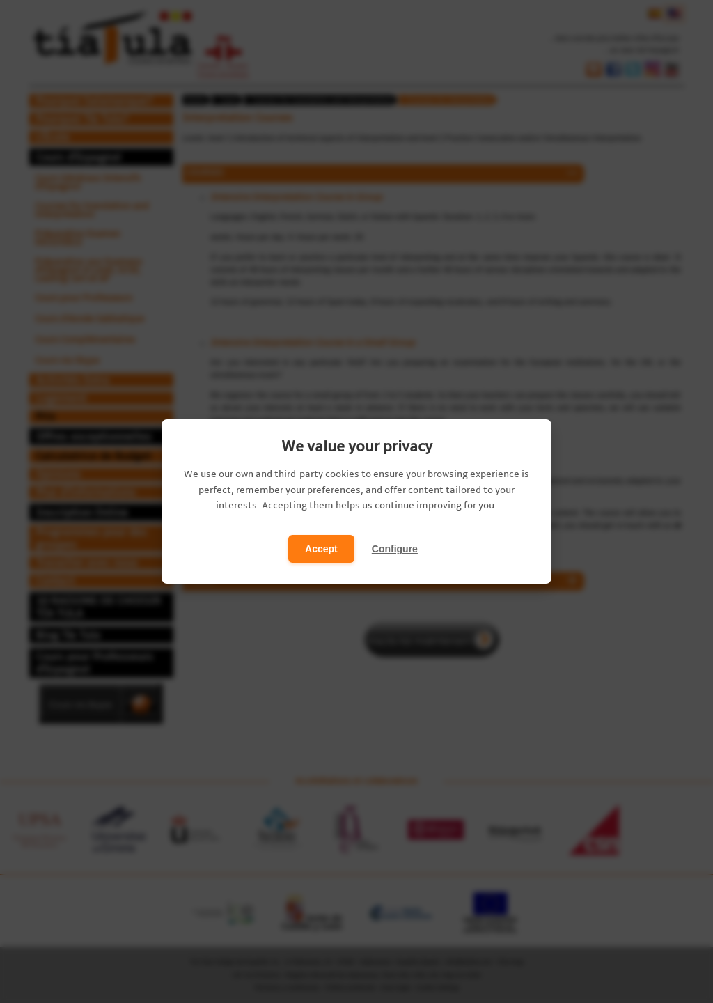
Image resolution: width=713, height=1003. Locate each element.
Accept (321, 548)
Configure (395, 548)
